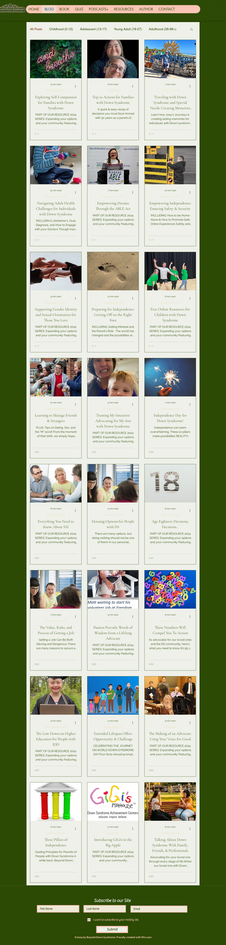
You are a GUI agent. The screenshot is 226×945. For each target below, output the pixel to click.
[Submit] (112, 929)
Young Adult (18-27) (128, 29)
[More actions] (77, 86)
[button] (191, 29)
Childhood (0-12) (61, 29)
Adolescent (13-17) (93, 29)
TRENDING (113, 90)
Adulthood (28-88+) (162, 29)
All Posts (36, 29)
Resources (170, 727)
